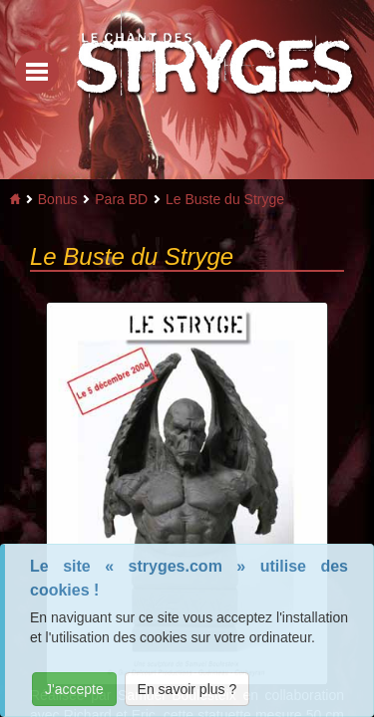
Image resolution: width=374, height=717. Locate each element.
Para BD (121, 199)
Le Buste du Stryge (225, 199)
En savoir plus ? (187, 689)
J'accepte (74, 689)
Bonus (58, 199)
